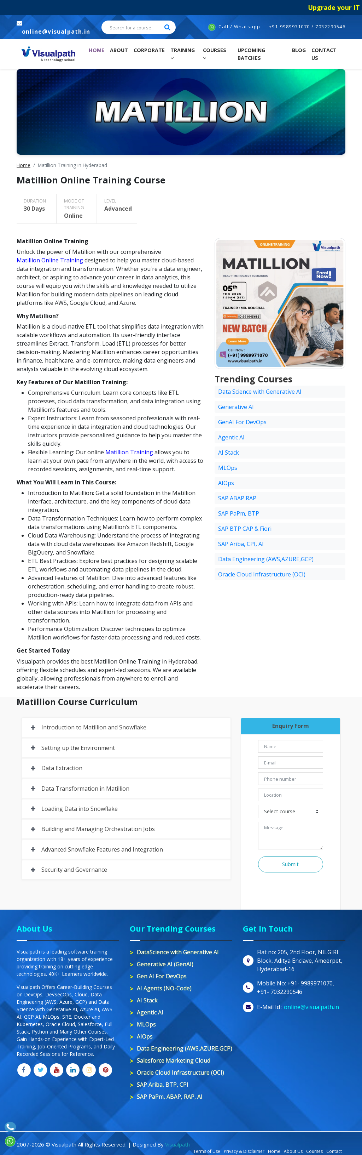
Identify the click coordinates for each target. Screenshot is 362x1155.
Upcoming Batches (251, 54)
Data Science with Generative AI (260, 392)
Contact (334, 1151)
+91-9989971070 (289, 26)
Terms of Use (206, 1151)
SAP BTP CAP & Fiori (245, 529)
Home (98, 49)
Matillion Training (129, 452)
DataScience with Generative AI (178, 952)
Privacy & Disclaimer (244, 1151)
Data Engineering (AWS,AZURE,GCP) (266, 559)
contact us (324, 54)
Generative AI (236, 407)
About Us (293, 1151)
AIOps (226, 483)
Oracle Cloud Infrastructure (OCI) (261, 574)
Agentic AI (231, 437)
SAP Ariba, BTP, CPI (162, 1084)
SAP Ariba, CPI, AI (241, 544)
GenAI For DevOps (242, 422)
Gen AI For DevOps (162, 976)
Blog (299, 50)
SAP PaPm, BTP (238, 513)
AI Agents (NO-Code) (164, 988)
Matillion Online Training (50, 260)
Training (182, 54)
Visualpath (177, 1144)
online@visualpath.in (56, 31)
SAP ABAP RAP (237, 498)
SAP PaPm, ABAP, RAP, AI (170, 1096)
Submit (290, 864)
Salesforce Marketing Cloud (173, 1060)
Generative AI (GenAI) (165, 964)
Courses (214, 54)
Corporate (149, 50)
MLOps (227, 468)
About (119, 50)
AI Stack (228, 452)
